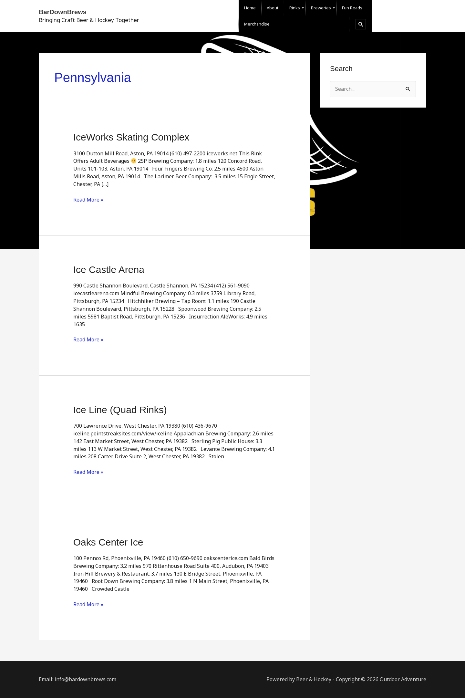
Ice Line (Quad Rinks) (120, 409)
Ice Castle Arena (108, 269)
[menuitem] (250, 8)
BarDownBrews (63, 12)
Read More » (88, 199)
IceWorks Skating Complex (131, 137)
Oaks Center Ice (108, 542)
